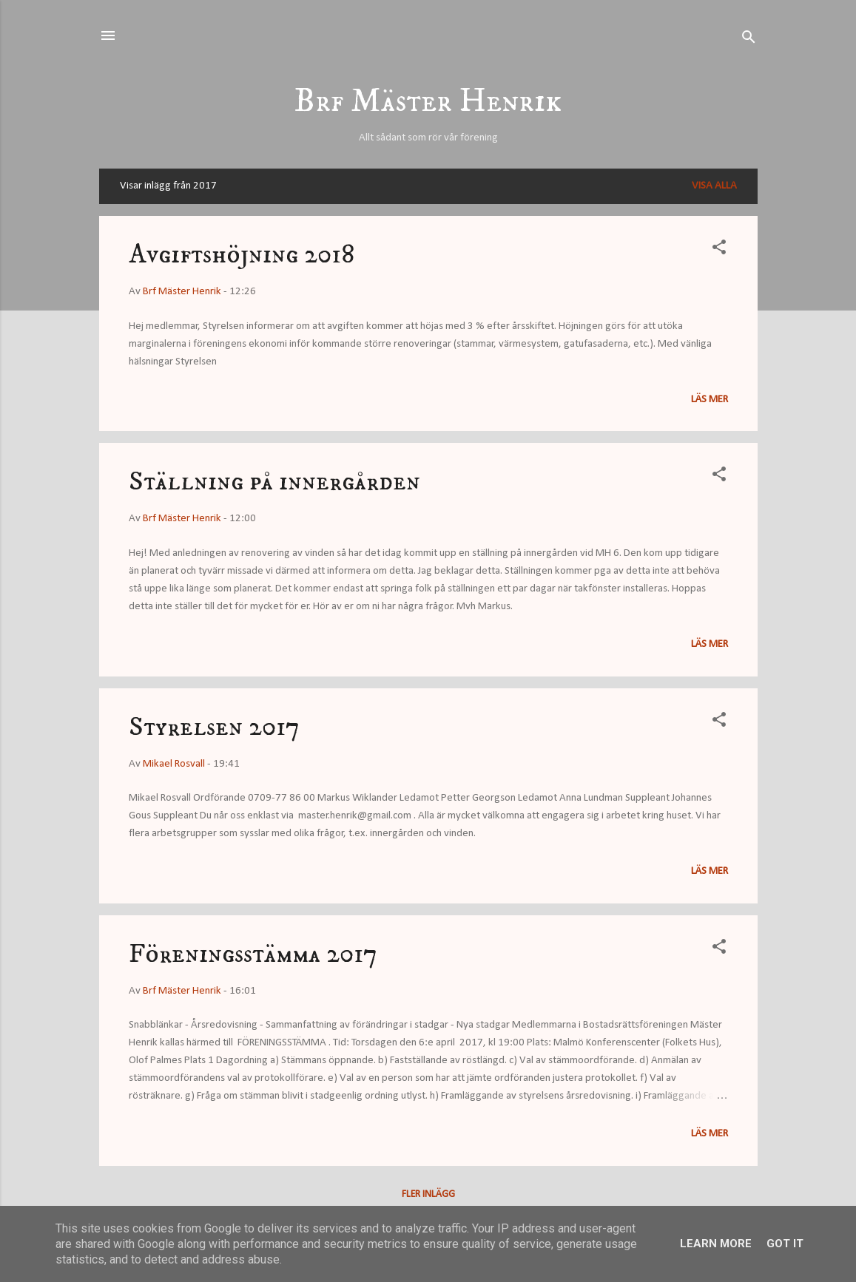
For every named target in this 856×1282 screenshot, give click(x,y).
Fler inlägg (428, 1194)
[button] (719, 250)
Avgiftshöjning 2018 (241, 254)
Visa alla (714, 185)
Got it (784, 1243)
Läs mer (709, 399)
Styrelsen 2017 (214, 727)
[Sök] (749, 40)
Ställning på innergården (274, 481)
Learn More (716, 1243)
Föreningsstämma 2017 (253, 954)
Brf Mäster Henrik (428, 101)
